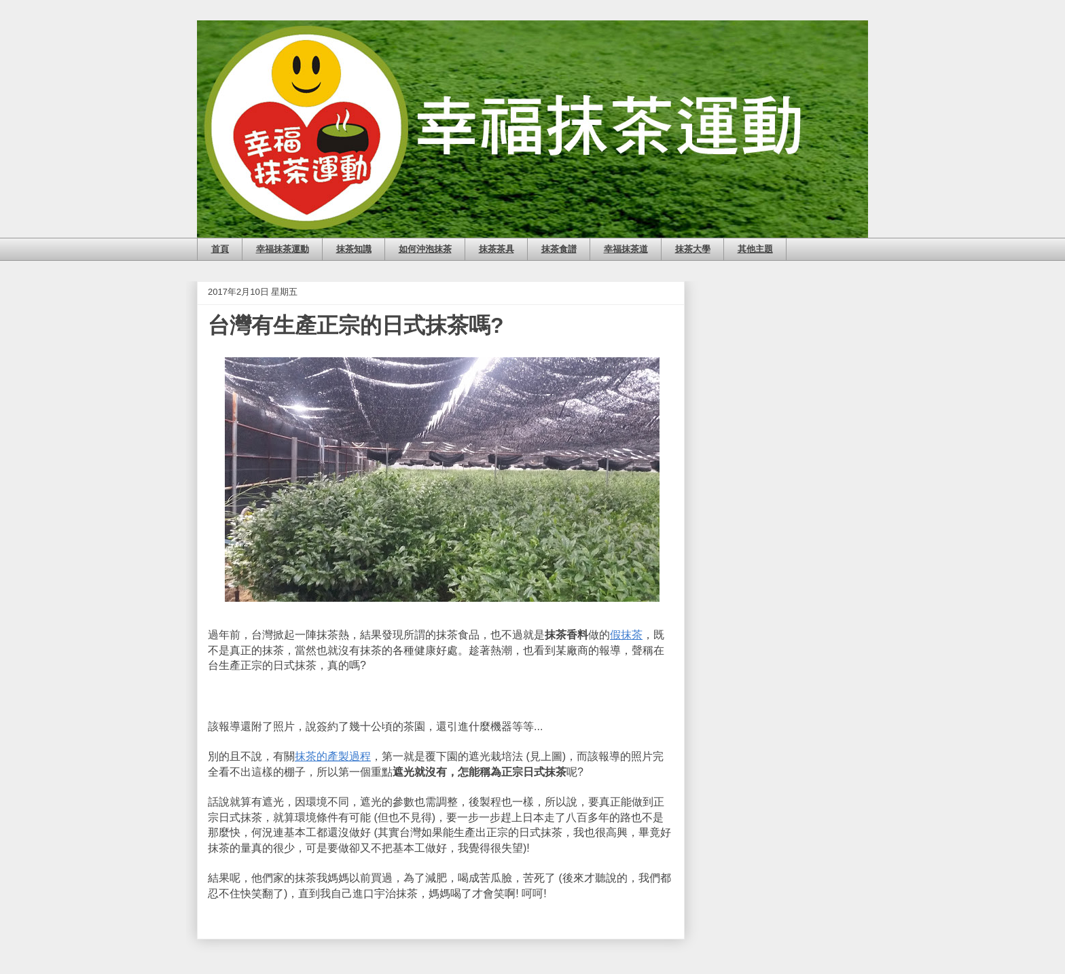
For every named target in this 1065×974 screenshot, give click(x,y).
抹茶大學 (692, 249)
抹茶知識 (354, 249)
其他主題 (755, 249)
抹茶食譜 (559, 249)
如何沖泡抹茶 (425, 249)
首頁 (220, 249)
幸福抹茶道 (626, 249)
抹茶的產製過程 (333, 756)
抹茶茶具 (496, 249)
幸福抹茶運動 (282, 249)
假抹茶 (626, 635)
